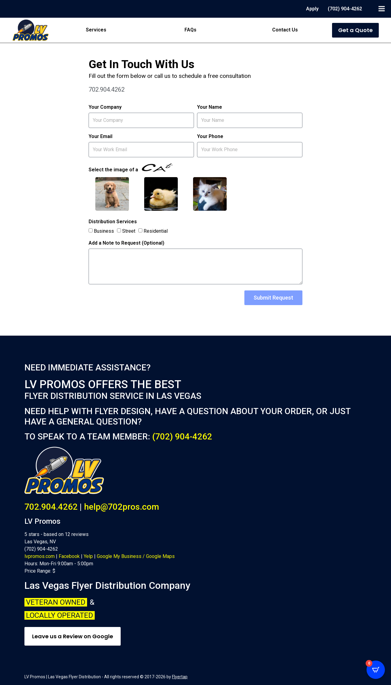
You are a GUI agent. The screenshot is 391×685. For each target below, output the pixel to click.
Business (104, 231)
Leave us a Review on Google (72, 636)
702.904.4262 (51, 507)
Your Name (209, 107)
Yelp (88, 556)
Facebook (69, 556)
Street (128, 231)
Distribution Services (113, 221)
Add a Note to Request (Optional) (126, 243)
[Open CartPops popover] (376, 670)
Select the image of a (131, 168)
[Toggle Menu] (381, 8)
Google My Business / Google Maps (136, 556)
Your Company (105, 107)
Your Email (100, 136)
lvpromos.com (39, 556)
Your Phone (210, 136)
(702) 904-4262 (182, 437)
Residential (156, 231)
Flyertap (180, 676)
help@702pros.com (121, 507)
